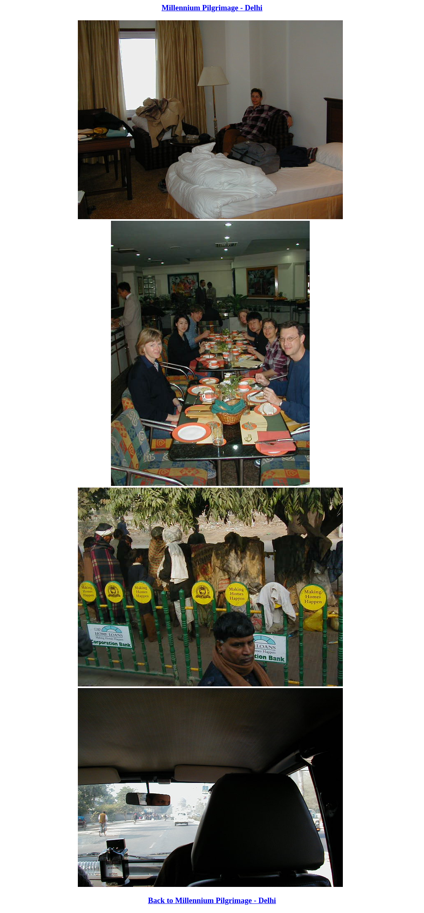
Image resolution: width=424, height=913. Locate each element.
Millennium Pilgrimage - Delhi (212, 7)
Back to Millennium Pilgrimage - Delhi (212, 900)
